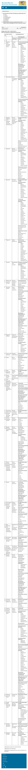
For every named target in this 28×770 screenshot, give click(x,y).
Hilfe (3, 763)
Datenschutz (5, 758)
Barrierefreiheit (5, 761)
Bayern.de (4, 754)
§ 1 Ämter (5, 14)
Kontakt (4, 765)
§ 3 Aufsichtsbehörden (7, 17)
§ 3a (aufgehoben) (6, 18)
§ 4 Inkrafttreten (6, 19)
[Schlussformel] (5, 20)
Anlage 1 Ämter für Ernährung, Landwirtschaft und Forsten (13, 22)
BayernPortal (5, 756)
